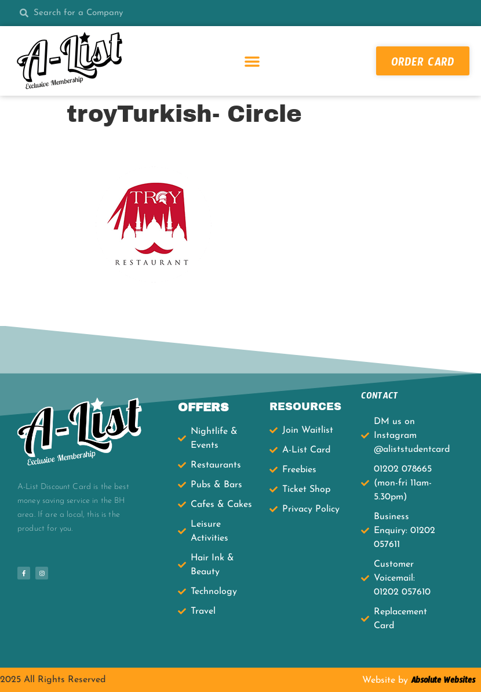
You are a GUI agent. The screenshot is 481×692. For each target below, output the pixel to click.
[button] (252, 61)
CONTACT (379, 397)
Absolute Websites (441, 682)
